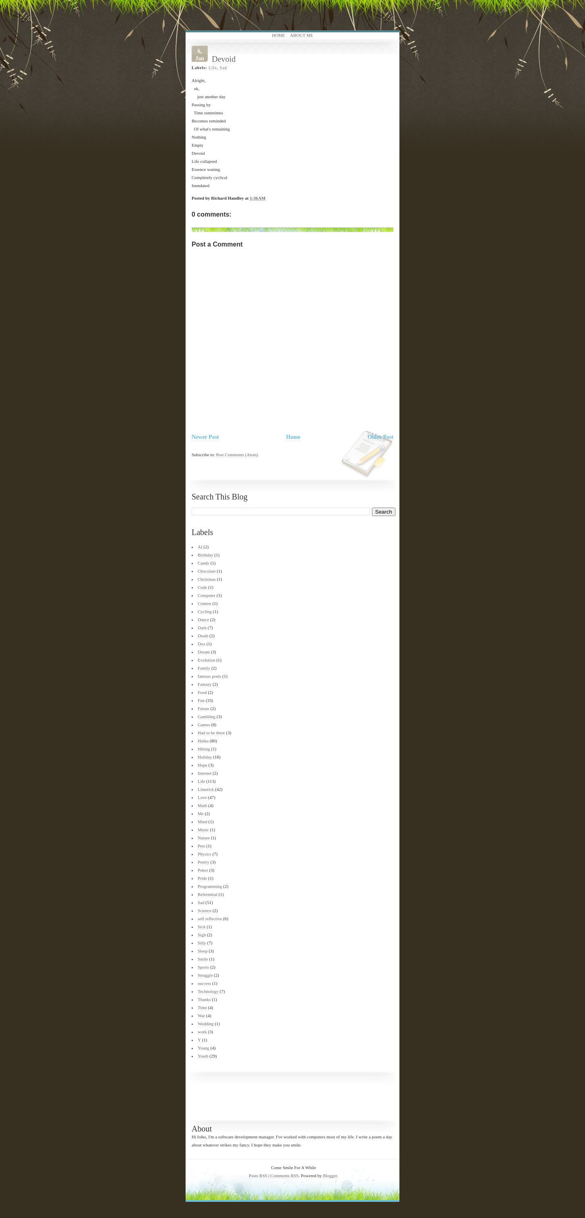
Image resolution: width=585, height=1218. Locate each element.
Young (203, 1047)
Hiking (204, 748)
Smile (203, 959)
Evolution (206, 659)
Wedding (205, 1023)
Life (213, 67)
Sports (203, 967)
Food (202, 692)
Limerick (206, 789)
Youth (203, 1056)
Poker (203, 870)
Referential (207, 894)
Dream (204, 651)
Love (202, 797)
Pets (201, 845)
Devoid (224, 59)
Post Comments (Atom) (237, 454)
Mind (202, 821)
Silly (202, 942)
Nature (204, 837)
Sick (202, 926)
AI (200, 546)
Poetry (203, 862)
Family (204, 668)
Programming (210, 886)
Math (202, 805)
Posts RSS (258, 1175)
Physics (204, 853)
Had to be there (211, 732)
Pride (202, 878)
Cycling (205, 611)
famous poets (209, 676)
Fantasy (204, 684)
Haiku (203, 740)
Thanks (204, 999)
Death (203, 635)
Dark (202, 627)
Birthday (205, 554)
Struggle (205, 975)
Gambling (206, 716)
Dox (201, 643)
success (204, 983)
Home (278, 35)
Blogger (330, 1175)
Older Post (380, 437)
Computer (206, 595)
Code (202, 587)
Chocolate (207, 571)
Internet (204, 773)
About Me (301, 35)
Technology (208, 991)
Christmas (207, 579)
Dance (203, 619)
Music (203, 829)
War (201, 1015)
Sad (223, 67)
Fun (201, 700)
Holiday (205, 756)
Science (204, 910)
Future (203, 708)
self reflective (210, 918)
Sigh (202, 934)
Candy (203, 563)
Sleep (202, 950)
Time (202, 1007)
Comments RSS (284, 1175)
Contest (204, 603)
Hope (202, 765)
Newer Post (205, 437)
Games (204, 724)
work (202, 1031)
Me (201, 813)
